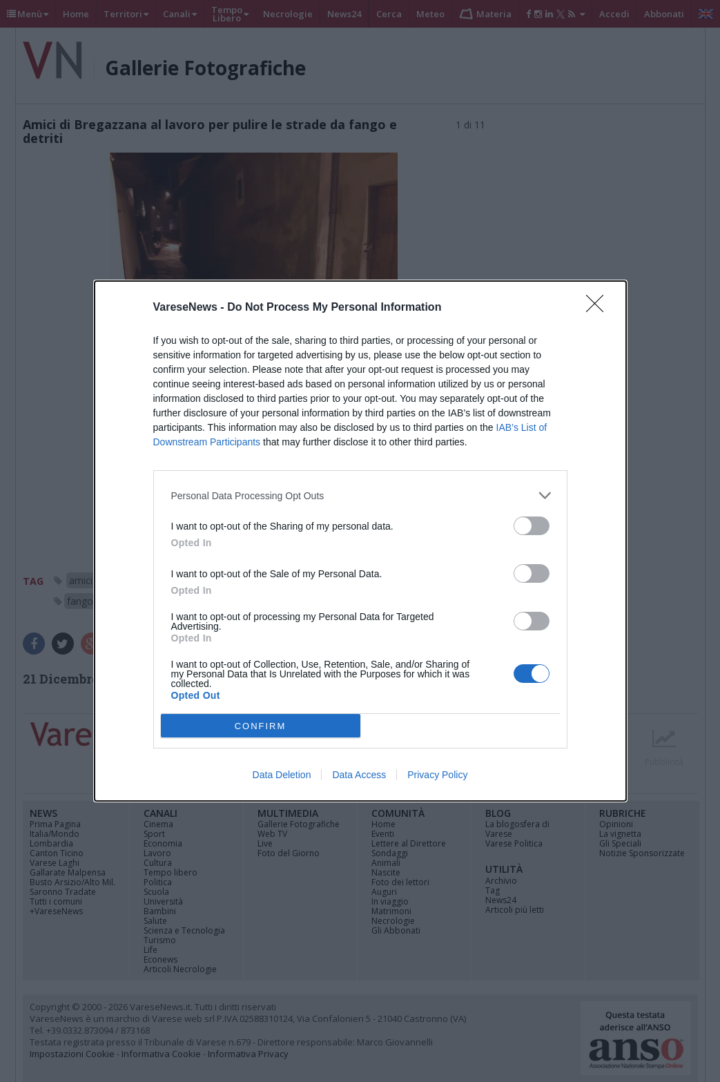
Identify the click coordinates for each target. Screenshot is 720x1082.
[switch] (531, 525)
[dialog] (360, 541)
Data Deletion (282, 774)
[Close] (599, 308)
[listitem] (360, 495)
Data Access (359, 774)
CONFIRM (260, 726)
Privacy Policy (437, 774)
